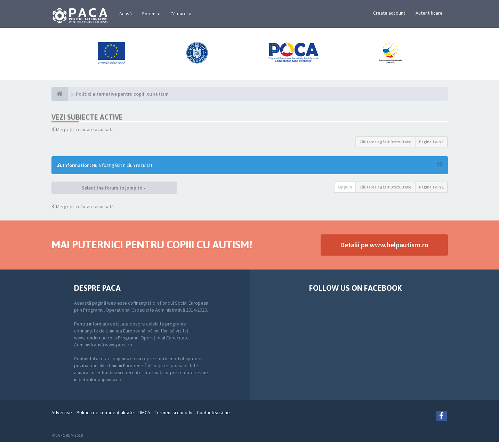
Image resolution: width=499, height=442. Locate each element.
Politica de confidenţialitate (105, 412)
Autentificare (429, 13)
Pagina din (431, 141)
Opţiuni (345, 187)
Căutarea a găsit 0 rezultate (385, 141)
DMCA (144, 412)
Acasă (125, 13)
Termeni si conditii (173, 412)
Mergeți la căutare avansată (85, 129)
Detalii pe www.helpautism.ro (384, 244)
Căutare (180, 13)
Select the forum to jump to (114, 188)
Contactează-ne (213, 412)
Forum (151, 13)
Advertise (61, 412)
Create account (389, 13)
